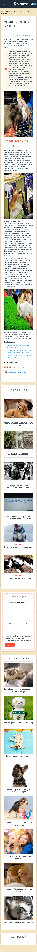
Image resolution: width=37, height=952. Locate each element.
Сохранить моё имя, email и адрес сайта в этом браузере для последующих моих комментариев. (18, 638)
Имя (10, 623)
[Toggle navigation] (4, 3)
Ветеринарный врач (17, 372)
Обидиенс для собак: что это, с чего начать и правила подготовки (20, 351)
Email (25, 623)
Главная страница (5, 11)
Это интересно (18, 11)
